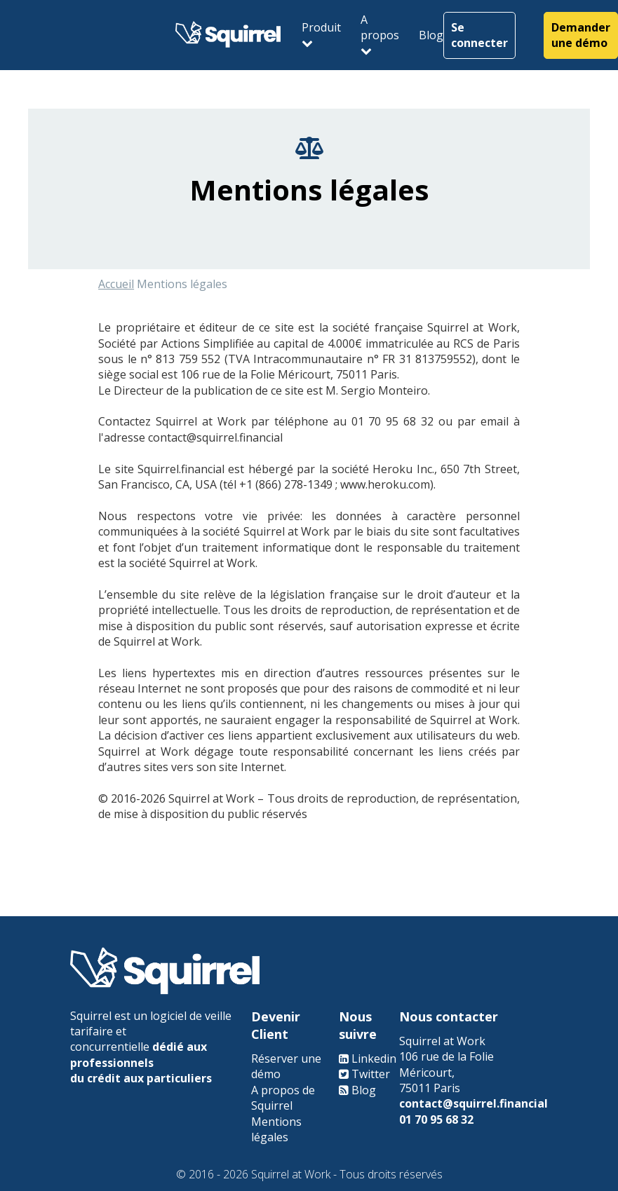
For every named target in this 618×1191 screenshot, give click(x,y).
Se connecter (479, 31)
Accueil (116, 287)
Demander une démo (580, 31)
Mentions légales (276, 1129)
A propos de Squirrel (283, 1097)
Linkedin (373, 1058)
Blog (431, 31)
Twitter (370, 1074)
